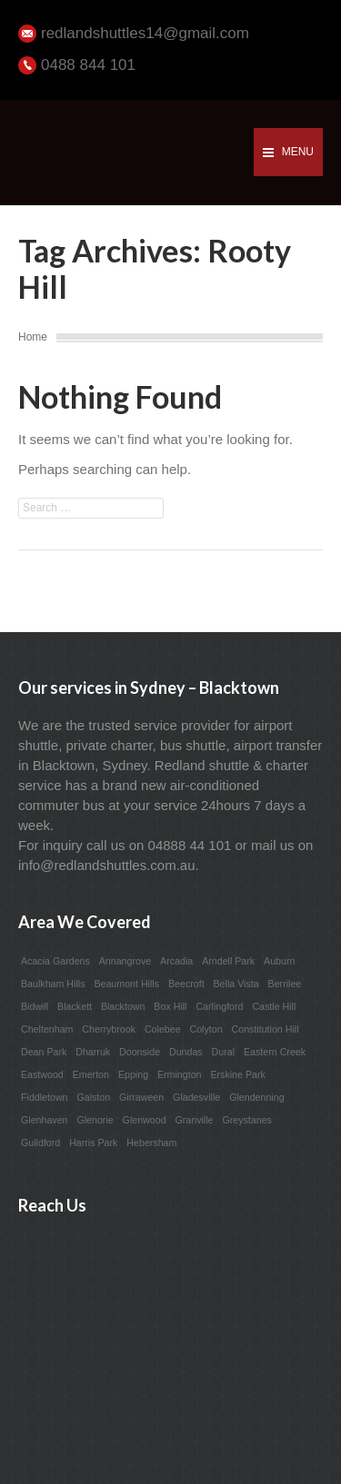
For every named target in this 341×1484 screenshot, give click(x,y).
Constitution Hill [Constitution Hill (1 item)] (265, 1029)
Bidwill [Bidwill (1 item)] (34, 1006)
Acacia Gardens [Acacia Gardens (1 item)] (55, 960)
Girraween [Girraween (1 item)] (141, 1097)
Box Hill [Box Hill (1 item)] (170, 1006)
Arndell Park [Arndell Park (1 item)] (228, 960)
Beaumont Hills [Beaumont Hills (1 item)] (126, 983)
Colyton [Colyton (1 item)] (205, 1029)
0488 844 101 (88, 65)
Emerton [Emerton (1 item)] (91, 1074)
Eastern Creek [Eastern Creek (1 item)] (275, 1051)
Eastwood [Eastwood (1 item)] (42, 1074)
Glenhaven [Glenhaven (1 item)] (44, 1119)
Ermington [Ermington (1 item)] (179, 1074)
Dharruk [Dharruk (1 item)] (92, 1051)
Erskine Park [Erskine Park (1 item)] (237, 1074)
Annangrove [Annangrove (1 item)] (125, 960)
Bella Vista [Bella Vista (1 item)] (236, 983)
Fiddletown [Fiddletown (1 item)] (44, 1097)
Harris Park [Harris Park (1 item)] (93, 1142)
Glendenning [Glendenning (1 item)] (256, 1097)
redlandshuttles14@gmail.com (145, 33)
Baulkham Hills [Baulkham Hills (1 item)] (53, 983)
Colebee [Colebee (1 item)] (163, 1029)
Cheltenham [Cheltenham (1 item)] (47, 1029)
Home (32, 337)
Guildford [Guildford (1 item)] (40, 1142)
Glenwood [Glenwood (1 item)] (144, 1119)
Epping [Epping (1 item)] (133, 1074)
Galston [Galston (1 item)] (93, 1097)
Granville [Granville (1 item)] (194, 1119)
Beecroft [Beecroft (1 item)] (186, 983)
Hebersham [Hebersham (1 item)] (151, 1142)
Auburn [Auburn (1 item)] (279, 960)
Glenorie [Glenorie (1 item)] (94, 1119)
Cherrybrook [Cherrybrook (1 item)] (108, 1029)
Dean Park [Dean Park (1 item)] (43, 1051)
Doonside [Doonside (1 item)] (139, 1051)
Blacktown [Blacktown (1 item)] (123, 1006)
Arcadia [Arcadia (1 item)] (176, 960)
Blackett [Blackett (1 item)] (74, 1006)
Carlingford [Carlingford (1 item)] (219, 1006)
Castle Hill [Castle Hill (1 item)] (274, 1006)
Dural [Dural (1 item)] (223, 1051)
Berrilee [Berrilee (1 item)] (285, 983)
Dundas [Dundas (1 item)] (186, 1051)
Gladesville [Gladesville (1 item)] (196, 1097)
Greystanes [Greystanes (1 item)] (247, 1119)
